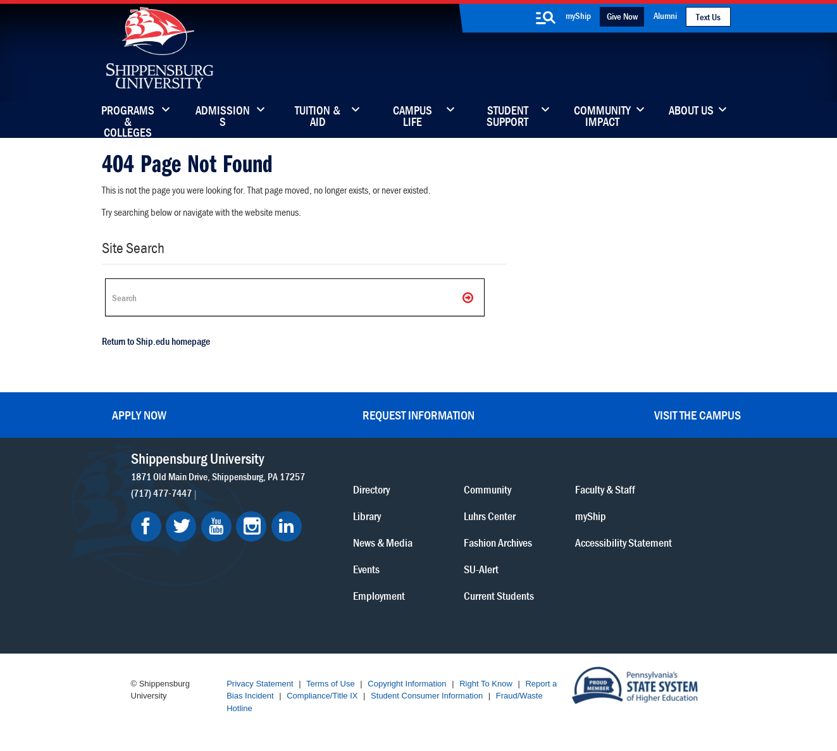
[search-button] (545, 18)
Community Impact (602, 117)
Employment (379, 595)
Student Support (507, 117)
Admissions (222, 117)
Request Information (418, 415)
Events (366, 569)
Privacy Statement (260, 683)
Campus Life (412, 117)
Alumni (665, 15)
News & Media (382, 542)
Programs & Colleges (127, 117)
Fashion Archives (498, 542)
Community (487, 489)
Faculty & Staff (605, 489)
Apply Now (139, 415)
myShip (578, 15)
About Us (691, 111)
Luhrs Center (490, 516)
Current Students (499, 595)
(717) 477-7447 (161, 493)
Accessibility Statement (623, 542)
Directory (371, 489)
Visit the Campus (697, 415)
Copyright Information (407, 683)
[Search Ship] (295, 297)
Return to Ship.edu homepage (156, 341)
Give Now (622, 16)
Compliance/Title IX (322, 695)
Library (367, 516)
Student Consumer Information (427, 695)
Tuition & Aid (317, 117)
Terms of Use (330, 683)
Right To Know (485, 683)
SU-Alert (481, 569)
